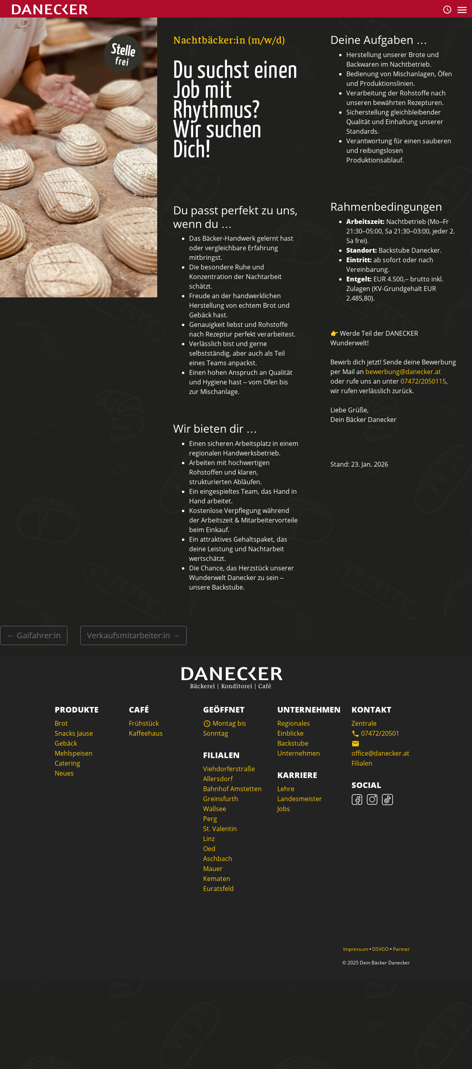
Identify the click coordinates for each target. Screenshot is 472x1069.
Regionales (293, 723)
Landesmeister (299, 798)
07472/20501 (375, 733)
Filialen (362, 763)
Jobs (283, 808)
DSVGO (381, 949)
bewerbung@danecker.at (403, 371)
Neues (64, 773)
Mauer (213, 868)
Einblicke (290, 733)
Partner (401, 949)
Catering (67, 763)
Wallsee (214, 808)
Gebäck (66, 743)
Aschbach (217, 858)
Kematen (216, 878)
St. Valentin (220, 828)
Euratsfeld (218, 888)
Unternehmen (298, 753)
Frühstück (144, 723)
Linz (209, 838)
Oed (209, 848)
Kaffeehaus (146, 733)
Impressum (356, 949)
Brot (61, 723)
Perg (210, 818)
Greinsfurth (220, 798)
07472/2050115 (423, 381)
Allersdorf (218, 778)
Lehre (285, 788)
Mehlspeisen (74, 753)
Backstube (292, 743)
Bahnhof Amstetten (232, 788)
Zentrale (364, 723)
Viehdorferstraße (229, 768)
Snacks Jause (74, 733)
